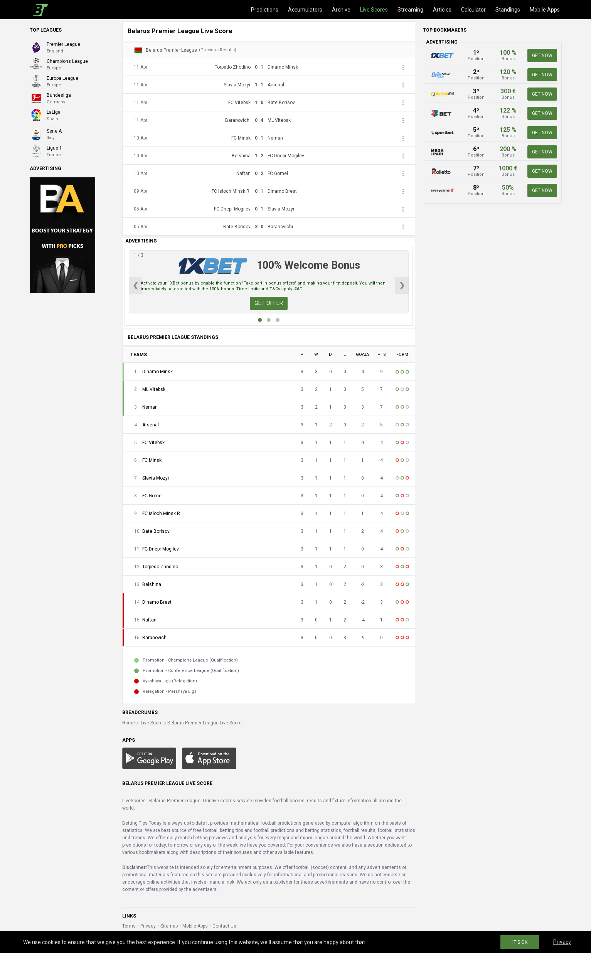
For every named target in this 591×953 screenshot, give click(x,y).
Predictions (264, 10)
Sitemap (169, 926)
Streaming (410, 10)
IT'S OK (519, 942)
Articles (442, 10)
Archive (341, 10)
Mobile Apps (545, 10)
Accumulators (305, 10)
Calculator (473, 10)
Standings (507, 10)
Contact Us (224, 926)
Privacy (148, 926)
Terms (129, 926)
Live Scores (374, 10)
